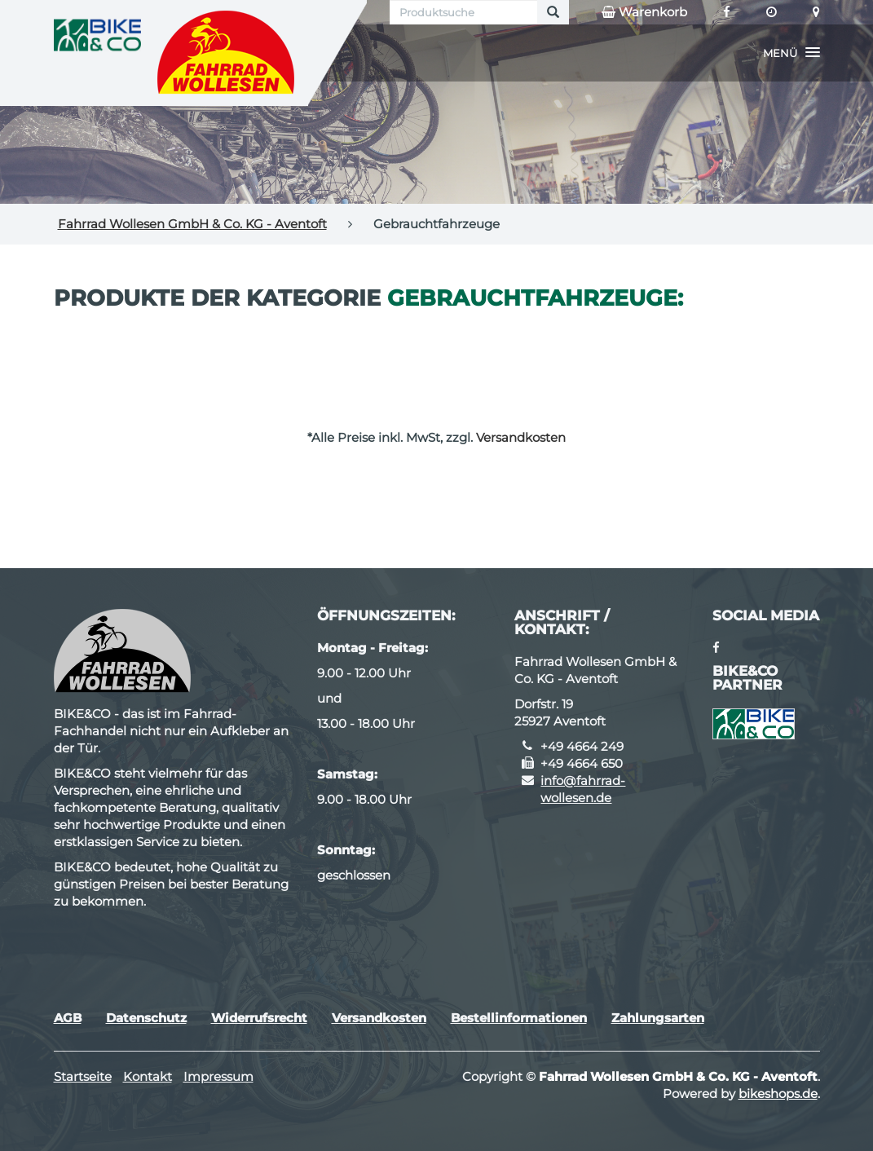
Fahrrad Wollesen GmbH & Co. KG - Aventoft (192, 224)
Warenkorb (644, 12)
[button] (791, 53)
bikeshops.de (778, 1093)
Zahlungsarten (657, 1017)
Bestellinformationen (519, 1017)
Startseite (83, 1076)
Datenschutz (146, 1017)
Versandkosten (521, 437)
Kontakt (147, 1076)
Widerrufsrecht (259, 1017)
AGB (68, 1017)
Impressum (218, 1076)
